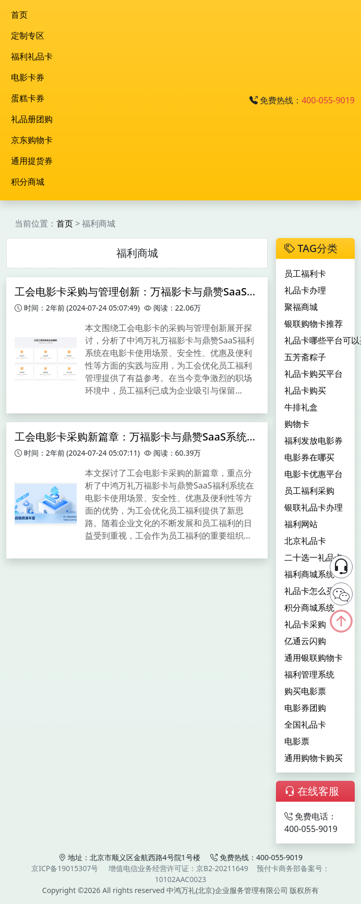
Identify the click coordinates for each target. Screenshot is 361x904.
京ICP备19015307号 (64, 868)
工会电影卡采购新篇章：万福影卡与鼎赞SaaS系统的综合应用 (157, 437)
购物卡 (296, 424)
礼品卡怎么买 (309, 591)
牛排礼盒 (301, 407)
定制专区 (27, 35)
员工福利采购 (309, 490)
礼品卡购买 (305, 390)
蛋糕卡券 (27, 98)
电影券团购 (305, 707)
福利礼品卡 (32, 56)
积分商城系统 (309, 607)
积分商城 (27, 181)
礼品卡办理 (305, 290)
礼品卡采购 (305, 624)
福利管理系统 (309, 674)
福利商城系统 (309, 574)
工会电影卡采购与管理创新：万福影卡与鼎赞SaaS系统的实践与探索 (172, 291)
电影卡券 (27, 77)
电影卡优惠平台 (313, 474)
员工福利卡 (305, 273)
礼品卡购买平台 (313, 373)
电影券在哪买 (309, 457)
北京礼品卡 (305, 540)
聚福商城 (301, 307)
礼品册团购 (32, 119)
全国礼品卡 (305, 724)
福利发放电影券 (313, 440)
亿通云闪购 (305, 641)
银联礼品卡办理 (313, 507)
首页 (19, 14)
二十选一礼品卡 (313, 557)
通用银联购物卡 (313, 657)
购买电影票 (305, 691)
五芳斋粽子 (305, 357)
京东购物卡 (32, 140)
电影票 (296, 741)
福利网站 (301, 524)
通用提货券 (32, 160)
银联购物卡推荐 (313, 323)
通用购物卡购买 (313, 758)
